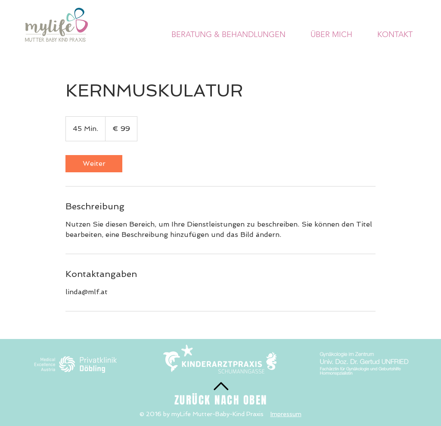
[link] (93, 163)
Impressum (285, 413)
